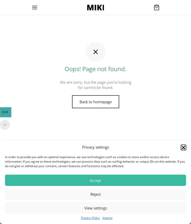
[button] (183, 147)
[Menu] (35, 7)
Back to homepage (96, 101)
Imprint (107, 218)
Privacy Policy (90, 218)
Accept (95, 180)
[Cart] (157, 8)
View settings (95, 207)
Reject (95, 194)
